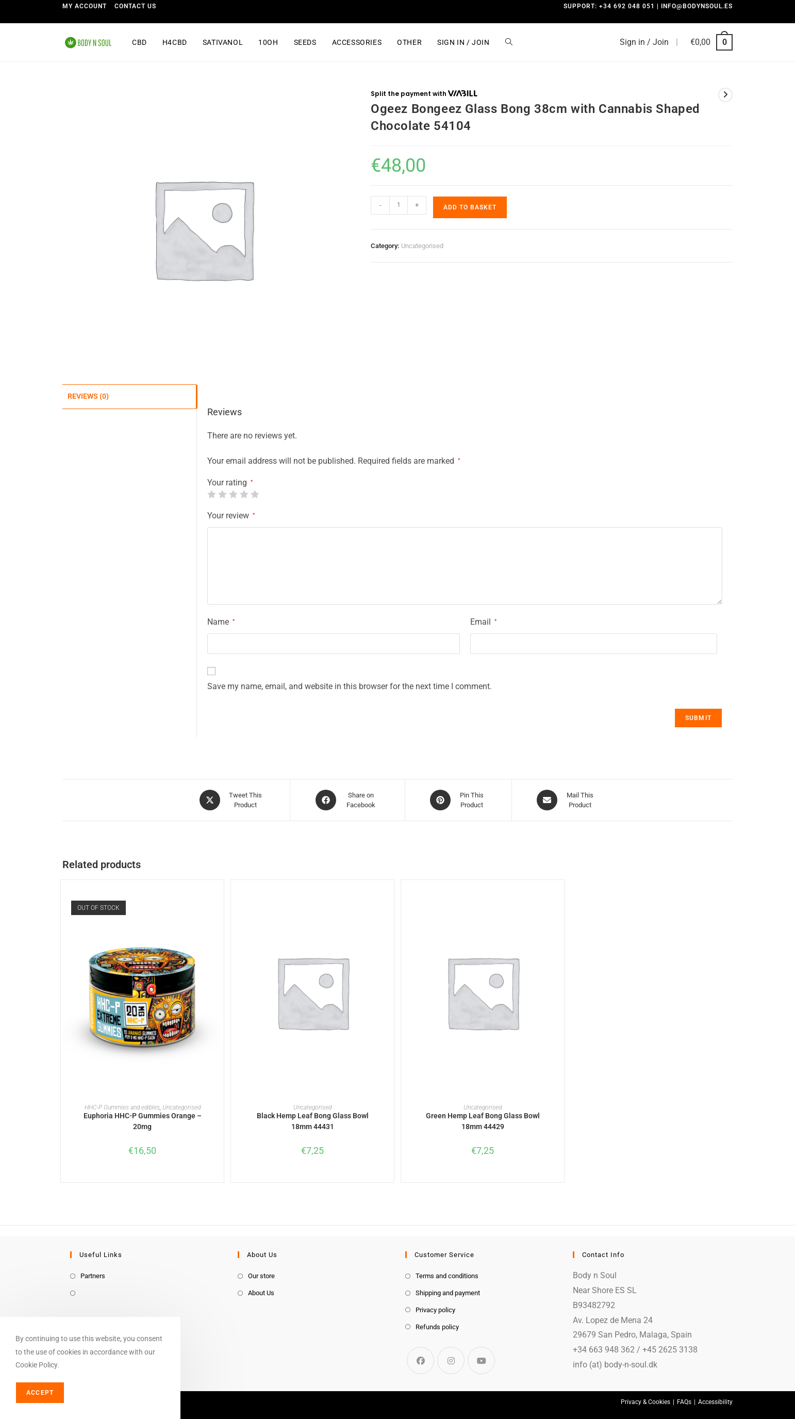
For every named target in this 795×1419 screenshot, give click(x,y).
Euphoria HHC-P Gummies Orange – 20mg (143, 1121)
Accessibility (715, 1402)
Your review (231, 515)
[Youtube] (481, 1360)
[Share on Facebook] (347, 800)
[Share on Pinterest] (458, 800)
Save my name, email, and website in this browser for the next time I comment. (349, 686)
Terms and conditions (447, 1276)
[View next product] (725, 95)
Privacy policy (435, 1310)
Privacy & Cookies (645, 1402)
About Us (261, 1293)
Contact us (135, 6)
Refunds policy (437, 1327)
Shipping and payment (448, 1293)
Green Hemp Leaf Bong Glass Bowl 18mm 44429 (483, 1121)
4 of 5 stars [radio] (244, 494)
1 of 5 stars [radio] (211, 494)
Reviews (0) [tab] (88, 396)
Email (483, 622)
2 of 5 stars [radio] (222, 494)
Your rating (230, 483)
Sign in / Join (644, 42)
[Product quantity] (398, 205)
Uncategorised (422, 246)
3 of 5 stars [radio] (233, 494)
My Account (84, 6)
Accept (40, 1392)
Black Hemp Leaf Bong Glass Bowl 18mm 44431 (313, 1121)
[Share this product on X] (232, 800)
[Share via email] (566, 800)
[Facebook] (420, 1360)
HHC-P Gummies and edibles (122, 1107)
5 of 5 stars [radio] (255, 494)
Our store (261, 1276)
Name (221, 622)
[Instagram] (451, 1360)
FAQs (684, 1402)
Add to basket (469, 207)
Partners (92, 1276)
